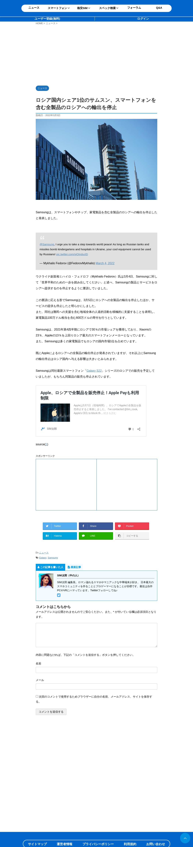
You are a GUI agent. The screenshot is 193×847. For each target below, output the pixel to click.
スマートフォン (57, 8)
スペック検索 (107, 8)
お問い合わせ (155, 844)
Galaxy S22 (94, 370)
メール (40, 680)
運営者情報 (64, 844)
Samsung (53, 557)
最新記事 (74, 567)
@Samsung (47, 244)
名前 (38, 663)
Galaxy (42, 557)
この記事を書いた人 (50, 567)
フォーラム (134, 7)
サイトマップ (37, 844)
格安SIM (82, 8)
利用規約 (130, 844)
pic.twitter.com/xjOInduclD (72, 254)
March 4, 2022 (105, 263)
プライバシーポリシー (98, 844)
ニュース (44, 552)
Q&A (159, 7)
